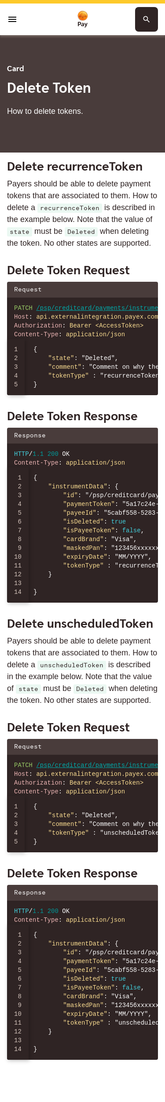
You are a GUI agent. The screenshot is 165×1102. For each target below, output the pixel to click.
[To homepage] (82, 20)
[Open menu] (12, 19)
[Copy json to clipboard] (147, 289)
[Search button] (146, 19)
